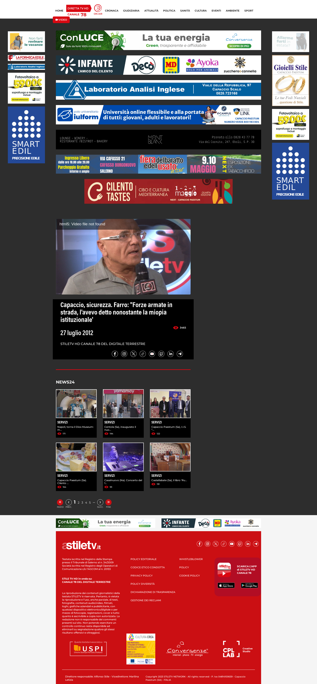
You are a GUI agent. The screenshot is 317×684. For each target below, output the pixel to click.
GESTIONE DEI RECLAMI (146, 600)
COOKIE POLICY (189, 575)
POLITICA (169, 10)
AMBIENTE (232, 10)
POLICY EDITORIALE (144, 559)
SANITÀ (185, 10)
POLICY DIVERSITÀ (143, 583)
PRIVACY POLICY (142, 575)
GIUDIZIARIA (131, 10)
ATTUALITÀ (151, 10)
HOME (59, 10)
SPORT (248, 10)
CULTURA (201, 10)
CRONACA (111, 10)
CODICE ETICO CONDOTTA (148, 567)
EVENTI (216, 10)
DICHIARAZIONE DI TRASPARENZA (153, 592)
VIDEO (61, 19)
